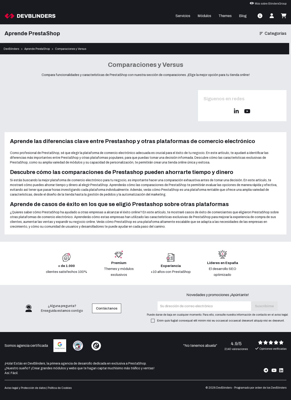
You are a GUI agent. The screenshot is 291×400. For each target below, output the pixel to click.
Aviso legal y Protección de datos (25, 388)
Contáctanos (106, 308)
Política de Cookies (60, 388)
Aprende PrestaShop (32, 33)
